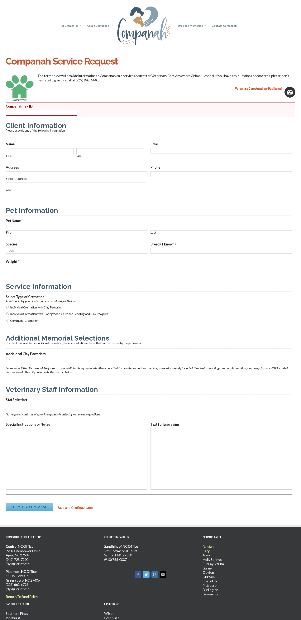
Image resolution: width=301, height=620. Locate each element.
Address (12, 167)
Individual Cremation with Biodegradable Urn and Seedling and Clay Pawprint (59, 314)
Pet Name (14, 221)
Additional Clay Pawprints (26, 354)
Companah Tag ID (19, 106)
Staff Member (16, 400)
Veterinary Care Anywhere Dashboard (258, 88)
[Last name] (110, 151)
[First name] (40, 151)
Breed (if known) (163, 244)
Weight (13, 261)
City (9, 189)
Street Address (16, 178)
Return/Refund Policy (22, 594)
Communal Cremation (24, 320)
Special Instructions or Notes (28, 424)
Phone (155, 167)
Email (154, 144)
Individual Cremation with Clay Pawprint (36, 307)
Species (11, 244)
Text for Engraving (164, 424)
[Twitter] (146, 572)
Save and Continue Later (77, 506)
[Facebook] (138, 572)
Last (80, 155)
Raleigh (208, 544)
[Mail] (163, 572)
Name (10, 144)
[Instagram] (154, 572)
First (9, 155)
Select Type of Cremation (26, 297)
